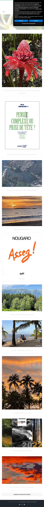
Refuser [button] (21, 501)
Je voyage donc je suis (22, 413)
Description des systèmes (22, 314)
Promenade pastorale (22, 450)
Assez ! (22, 278)
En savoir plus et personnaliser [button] (28, 504)
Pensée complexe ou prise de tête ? (22, 154)
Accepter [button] (36, 501)
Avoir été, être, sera (22, 229)
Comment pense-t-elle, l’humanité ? (22, 190)
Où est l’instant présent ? (22, 350)
